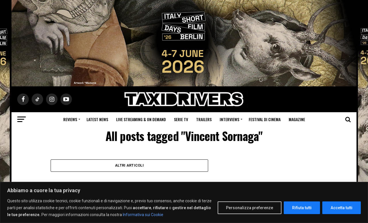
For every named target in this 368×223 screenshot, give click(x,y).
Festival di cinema (265, 119)
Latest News (97, 119)
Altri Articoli (129, 165)
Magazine (297, 119)
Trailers (204, 119)
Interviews (229, 119)
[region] (184, 202)
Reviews (70, 119)
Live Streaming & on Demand (141, 119)
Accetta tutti (341, 207)
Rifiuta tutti (302, 207)
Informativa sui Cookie (143, 214)
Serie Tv (181, 119)
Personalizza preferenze (249, 207)
